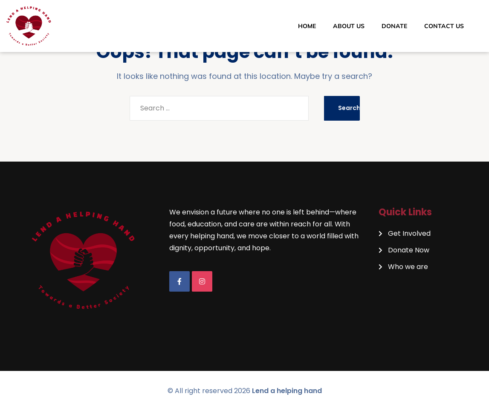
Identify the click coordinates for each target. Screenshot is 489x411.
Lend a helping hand (287, 391)
